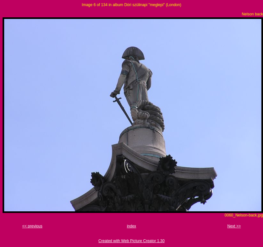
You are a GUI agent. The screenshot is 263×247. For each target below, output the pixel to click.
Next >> (234, 226)
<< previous (32, 226)
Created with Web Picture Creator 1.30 (131, 241)
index (131, 226)
